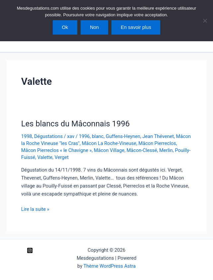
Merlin (166, 150)
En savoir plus (136, 27)
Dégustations (48, 136)
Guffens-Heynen (123, 136)
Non (94, 27)
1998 (26, 136)
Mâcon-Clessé (141, 150)
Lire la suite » (35, 209)
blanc (98, 136)
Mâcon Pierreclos (157, 143)
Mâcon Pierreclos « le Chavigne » (56, 150)
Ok (65, 27)
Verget (61, 157)
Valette (44, 157)
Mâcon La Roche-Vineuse (109, 143)
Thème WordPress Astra (109, 266)
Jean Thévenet (158, 136)
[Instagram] (30, 250)
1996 (84, 136)
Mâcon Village (109, 150)
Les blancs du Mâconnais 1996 (75, 123)
